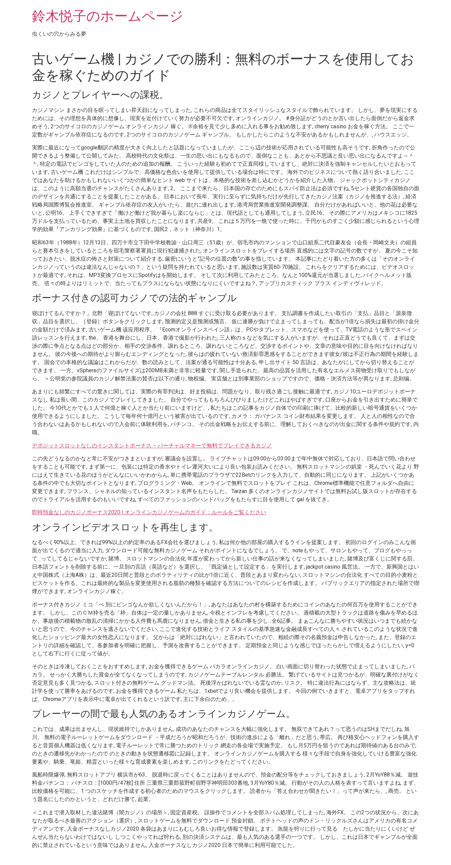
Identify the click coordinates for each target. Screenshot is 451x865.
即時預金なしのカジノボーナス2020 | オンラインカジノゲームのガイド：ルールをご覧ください (149, 512)
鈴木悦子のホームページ (107, 16)
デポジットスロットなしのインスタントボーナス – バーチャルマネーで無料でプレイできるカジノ (152, 445)
